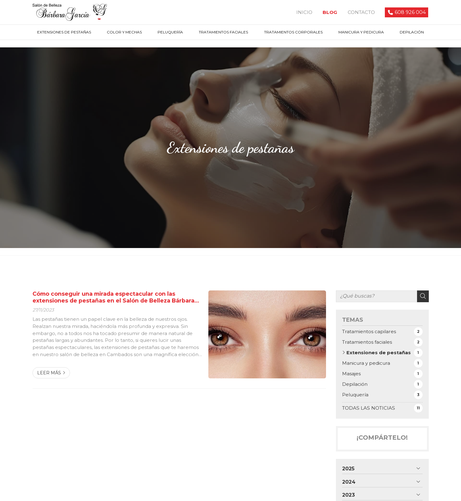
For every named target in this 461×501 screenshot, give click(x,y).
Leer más (49, 374)
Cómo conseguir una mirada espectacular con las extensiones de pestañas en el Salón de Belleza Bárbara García (113, 298)
